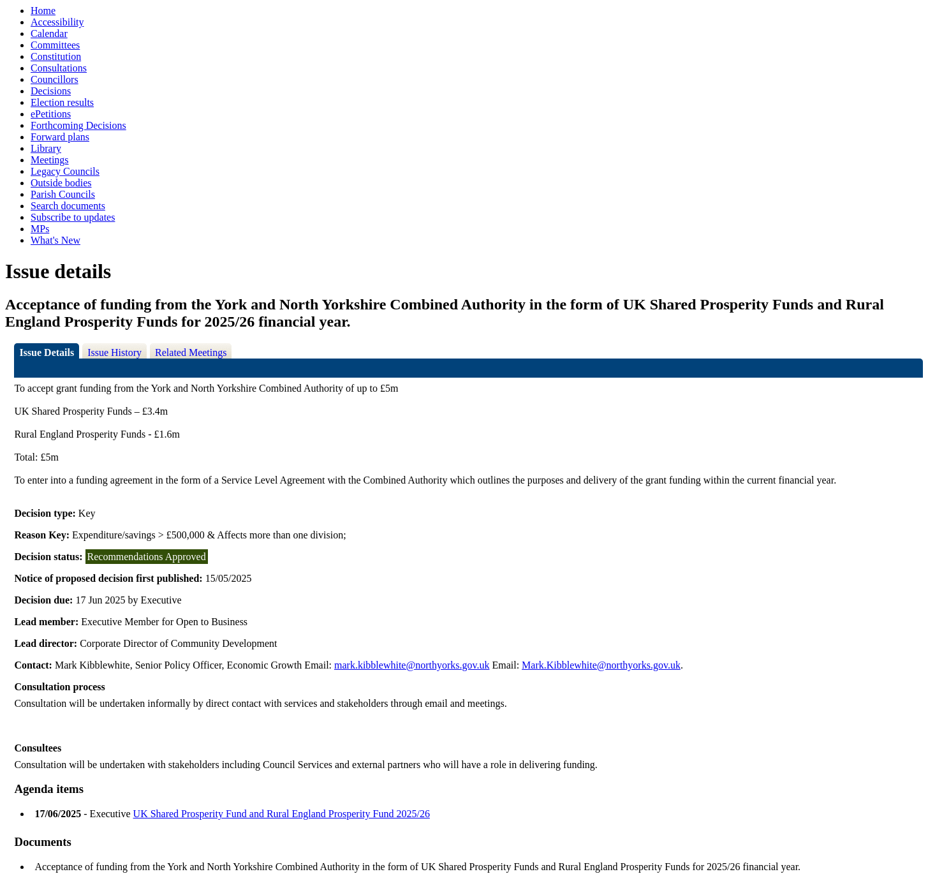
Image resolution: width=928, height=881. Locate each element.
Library (46, 148)
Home (43, 10)
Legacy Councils (65, 171)
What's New (55, 240)
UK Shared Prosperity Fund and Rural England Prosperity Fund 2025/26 (281, 813)
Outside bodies (61, 182)
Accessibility (57, 22)
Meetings (50, 159)
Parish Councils (63, 194)
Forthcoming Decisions (78, 125)
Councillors (54, 79)
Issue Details (46, 352)
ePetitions (51, 113)
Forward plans (60, 136)
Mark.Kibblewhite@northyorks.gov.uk (601, 665)
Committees (55, 45)
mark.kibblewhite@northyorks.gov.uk (411, 665)
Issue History (114, 352)
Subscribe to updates (73, 217)
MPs (40, 228)
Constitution (56, 56)
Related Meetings (190, 352)
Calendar (49, 33)
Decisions (51, 90)
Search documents (68, 205)
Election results (62, 102)
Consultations (59, 68)
